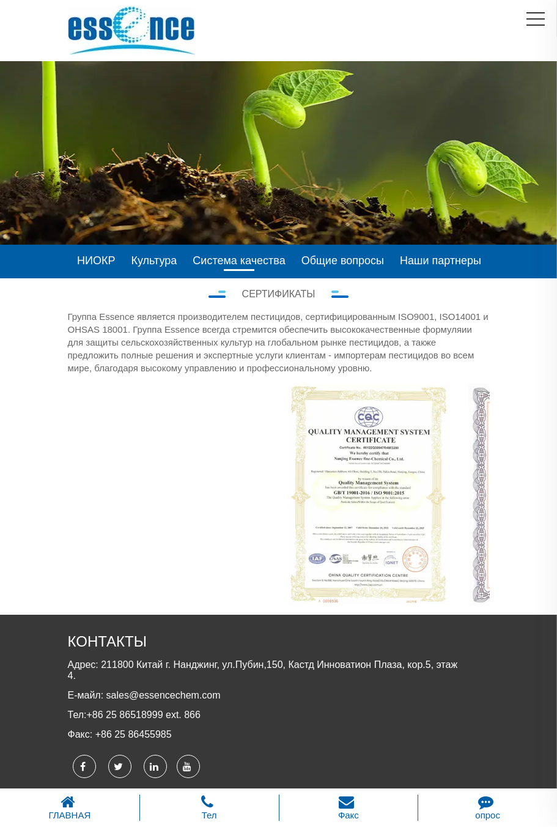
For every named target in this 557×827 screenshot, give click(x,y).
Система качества (239, 260)
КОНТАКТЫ (107, 641)
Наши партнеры (440, 260)
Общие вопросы (342, 260)
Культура (154, 260)
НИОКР (96, 260)
